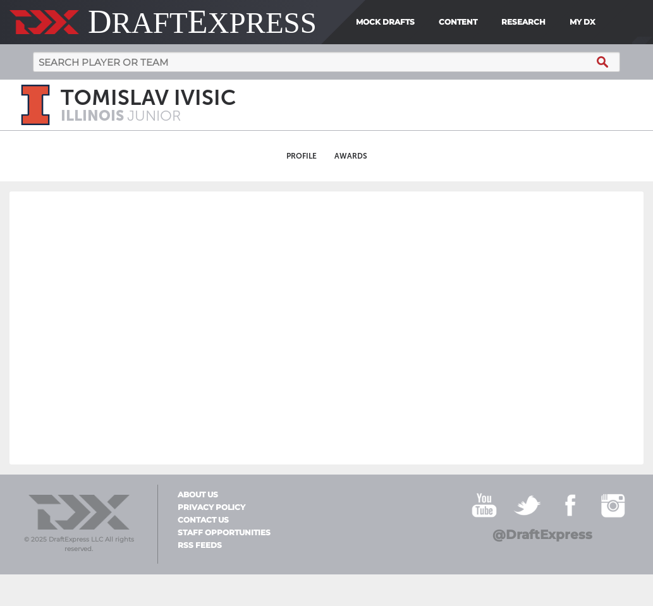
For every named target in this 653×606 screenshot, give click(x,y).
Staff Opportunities (224, 532)
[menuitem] (604, 22)
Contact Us (203, 520)
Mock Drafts (385, 22)
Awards (350, 156)
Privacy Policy (211, 507)
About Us (198, 495)
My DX (582, 22)
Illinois (94, 115)
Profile (301, 156)
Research (523, 22)
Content (458, 22)
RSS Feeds (200, 545)
